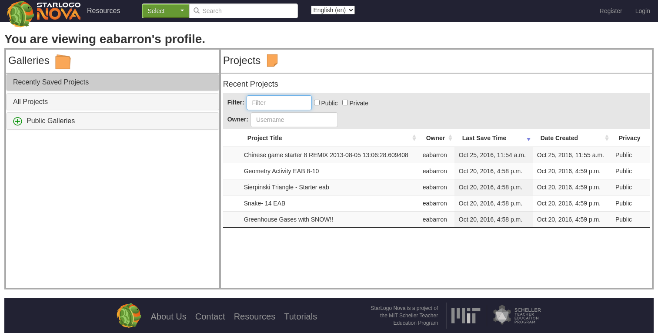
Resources (103, 10)
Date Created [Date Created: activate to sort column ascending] (559, 138)
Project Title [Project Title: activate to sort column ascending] (264, 138)
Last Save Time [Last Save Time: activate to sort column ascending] (484, 138)
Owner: (237, 119)
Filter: (235, 102)
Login (642, 10)
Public (326, 103)
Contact (210, 316)
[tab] (113, 82)
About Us (168, 316)
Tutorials (300, 316)
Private (355, 103)
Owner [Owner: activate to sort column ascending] (435, 138)
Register (611, 10)
